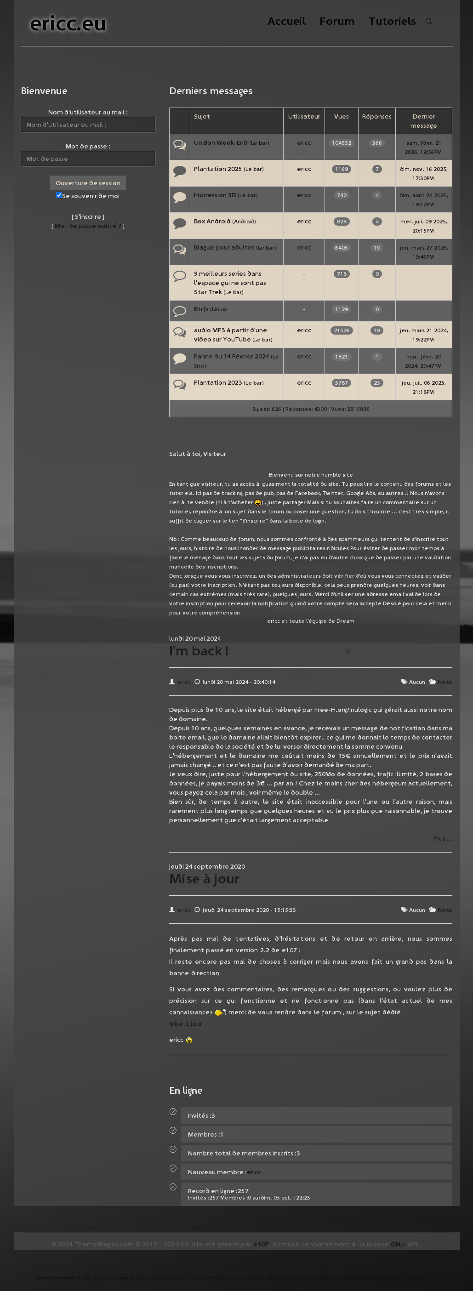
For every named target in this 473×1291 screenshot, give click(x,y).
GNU (398, 1244)
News (445, 682)
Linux (218, 309)
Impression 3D (215, 195)
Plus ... (442, 838)
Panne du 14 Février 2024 (231, 356)
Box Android (212, 221)
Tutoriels (392, 22)
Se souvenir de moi (88, 195)
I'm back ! (198, 650)
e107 (261, 1244)
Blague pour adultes (224, 247)
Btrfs (201, 309)
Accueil (287, 22)
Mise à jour (204, 878)
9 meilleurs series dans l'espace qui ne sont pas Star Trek (230, 283)
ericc (304, 142)
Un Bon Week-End (221, 142)
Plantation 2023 (218, 382)
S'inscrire (88, 216)
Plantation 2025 (218, 168)
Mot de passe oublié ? (88, 225)
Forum (337, 22)
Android (244, 221)
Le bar (259, 143)
